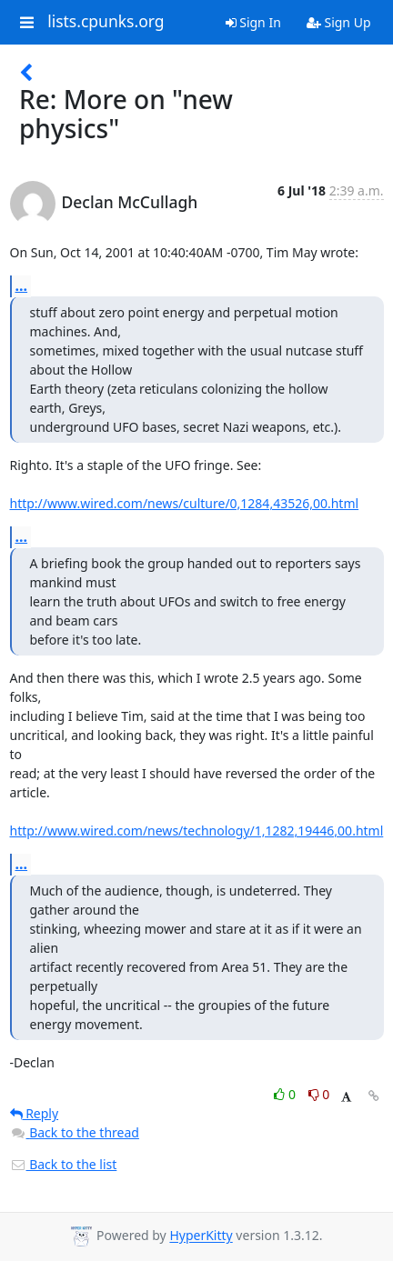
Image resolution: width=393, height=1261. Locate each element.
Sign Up (339, 22)
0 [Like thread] (286, 1094)
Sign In (253, 22)
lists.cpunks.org (105, 22)
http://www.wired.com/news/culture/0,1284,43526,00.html (184, 503)
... (21, 285)
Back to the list (63, 1164)
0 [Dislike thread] (319, 1094)
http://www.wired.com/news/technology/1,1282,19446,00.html (197, 830)
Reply (34, 1113)
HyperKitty (200, 1236)
